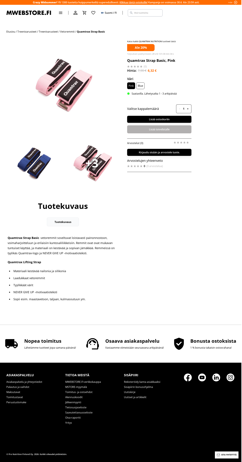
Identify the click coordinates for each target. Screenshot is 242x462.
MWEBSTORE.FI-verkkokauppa (83, 382)
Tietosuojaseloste (75, 407)
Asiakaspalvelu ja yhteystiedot (24, 382)
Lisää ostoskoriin (159, 119)
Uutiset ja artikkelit (135, 397)
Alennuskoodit (74, 397)
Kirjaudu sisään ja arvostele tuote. (159, 152)
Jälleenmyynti (73, 402)
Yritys (68, 422)
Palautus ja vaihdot (17, 387)
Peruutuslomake (16, 402)
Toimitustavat (14, 397)
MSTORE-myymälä (76, 387)
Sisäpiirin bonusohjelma (138, 387)
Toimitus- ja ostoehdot (79, 392)
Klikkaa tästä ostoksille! (133, 2)
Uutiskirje (129, 392)
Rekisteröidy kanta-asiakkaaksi (142, 382)
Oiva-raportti (73, 417)
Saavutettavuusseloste (79, 412)
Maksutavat (13, 392)
